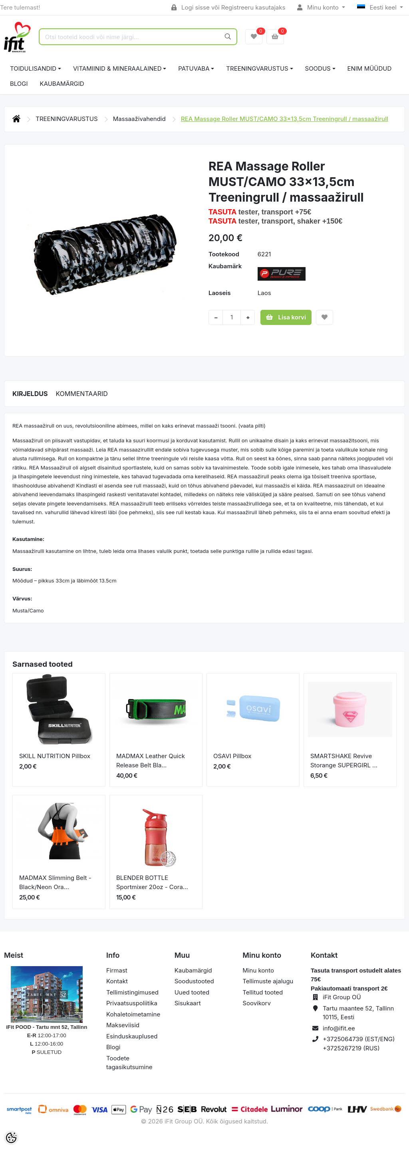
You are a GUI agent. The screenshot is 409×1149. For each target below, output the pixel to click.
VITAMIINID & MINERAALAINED (117, 68)
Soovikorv (256, 1003)
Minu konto (318, 7)
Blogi (113, 1047)
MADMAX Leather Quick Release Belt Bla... (150, 760)
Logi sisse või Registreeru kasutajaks (228, 7)
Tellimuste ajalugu (267, 981)
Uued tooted (192, 992)
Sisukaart (188, 1003)
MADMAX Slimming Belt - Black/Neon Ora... (55, 882)
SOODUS (318, 68)
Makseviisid (122, 1025)
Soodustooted (194, 981)
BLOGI (19, 83)
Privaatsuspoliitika (131, 1003)
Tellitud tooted (262, 992)
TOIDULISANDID (33, 68)
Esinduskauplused (131, 1036)
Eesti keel (377, 7)
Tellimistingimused (132, 992)
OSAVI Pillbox (232, 756)
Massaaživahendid (140, 119)
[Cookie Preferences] (11, 1138)
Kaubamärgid (62, 83)
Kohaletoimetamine (133, 1014)
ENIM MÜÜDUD (369, 68)
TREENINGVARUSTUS (257, 68)
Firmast (116, 970)
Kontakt (117, 981)
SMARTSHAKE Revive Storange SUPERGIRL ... (343, 760)
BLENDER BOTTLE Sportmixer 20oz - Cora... (152, 882)
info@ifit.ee (339, 1028)
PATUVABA (193, 68)
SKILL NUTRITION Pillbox (54, 756)
